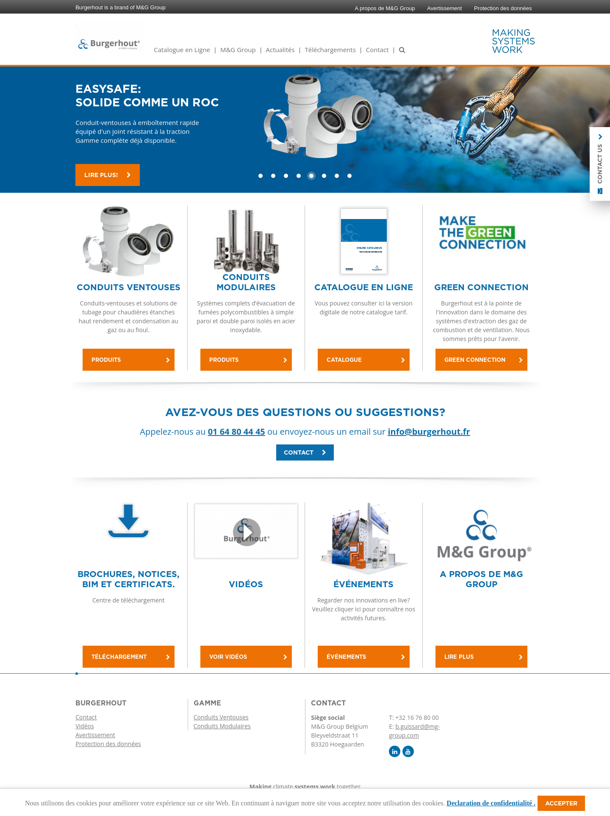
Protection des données (503, 8)
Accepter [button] (561, 803)
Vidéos (84, 726)
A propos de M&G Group (385, 8)
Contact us (599, 164)
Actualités (280, 49)
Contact (377, 49)
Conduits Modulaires (222, 726)
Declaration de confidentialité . (490, 803)
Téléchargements (330, 49)
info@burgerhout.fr (429, 431)
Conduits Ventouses (221, 717)
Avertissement (444, 8)
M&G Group (238, 49)
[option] (305, 124)
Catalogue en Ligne (182, 49)
